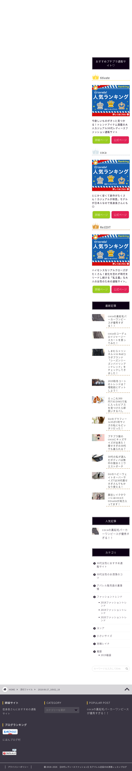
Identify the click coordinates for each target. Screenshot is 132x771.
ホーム (13, 4)
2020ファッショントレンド (114, 618)
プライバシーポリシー (18, 766)
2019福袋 (106, 655)
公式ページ (120, 140)
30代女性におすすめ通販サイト (70, 5)
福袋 (89, 4)
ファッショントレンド (31, 5)
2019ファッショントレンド (114, 611)
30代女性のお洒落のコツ (51, 5)
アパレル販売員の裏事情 (110, 587)
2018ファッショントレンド (114, 604)
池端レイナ (103, 643)
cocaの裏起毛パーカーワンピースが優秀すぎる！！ (115, 534)
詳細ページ (101, 140)
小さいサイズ (104, 635)
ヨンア (100, 628)
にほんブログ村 (12, 739)
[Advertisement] (112, 30)
